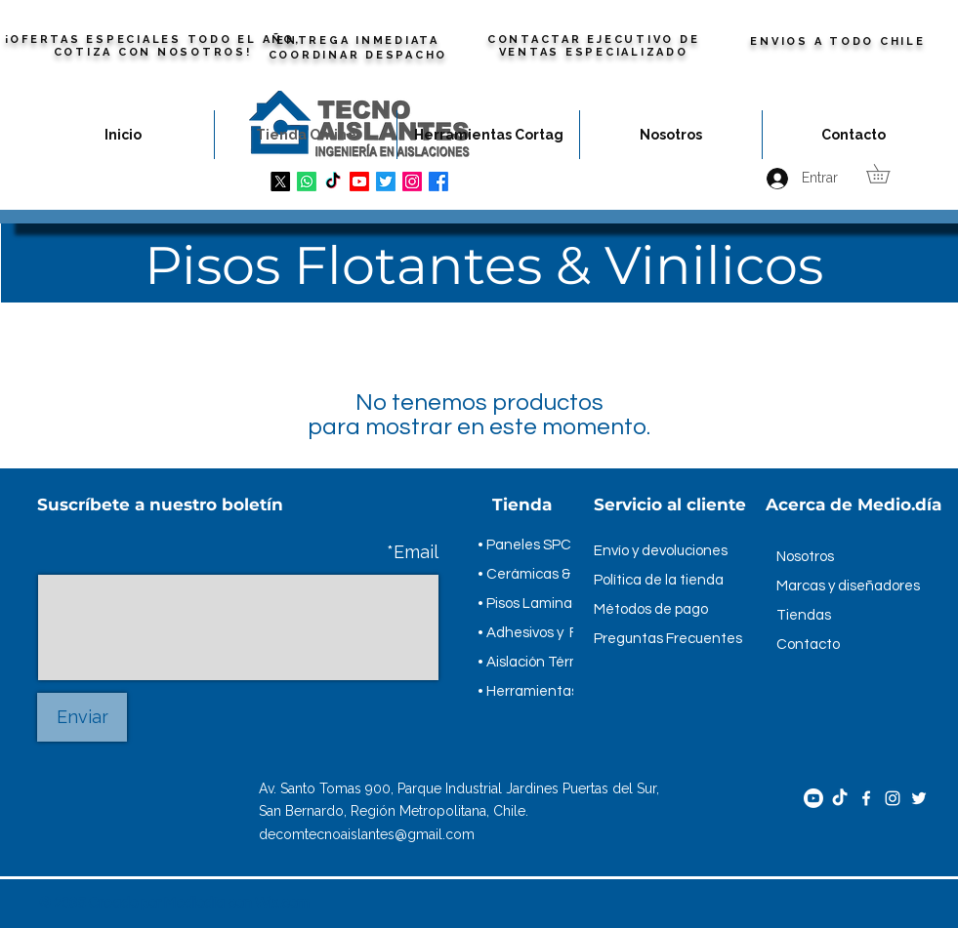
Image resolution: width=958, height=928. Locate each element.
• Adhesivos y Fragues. (552, 632)
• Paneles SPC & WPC (548, 545)
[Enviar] (82, 717)
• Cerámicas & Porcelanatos (569, 574)
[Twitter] (919, 798)
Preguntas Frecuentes (668, 638)
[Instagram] (892, 798)
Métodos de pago (651, 609)
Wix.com (282, 903)
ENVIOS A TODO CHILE (837, 41)
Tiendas (803, 615)
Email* (412, 552)
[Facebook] (866, 798)
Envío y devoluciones (661, 551)
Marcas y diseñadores (848, 586)
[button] (887, 173)
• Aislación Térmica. (541, 662)
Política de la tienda (659, 580)
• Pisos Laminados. (538, 603)
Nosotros (805, 556)
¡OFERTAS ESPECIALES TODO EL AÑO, (153, 39)
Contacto (808, 644)
